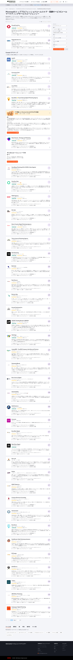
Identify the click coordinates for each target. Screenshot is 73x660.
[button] (61, 1)
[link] (35, 1)
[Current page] (17, 620)
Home (7, 8)
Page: (15, 620)
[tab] (8, 627)
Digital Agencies (12, 8)
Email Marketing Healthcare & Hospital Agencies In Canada (26, 8)
